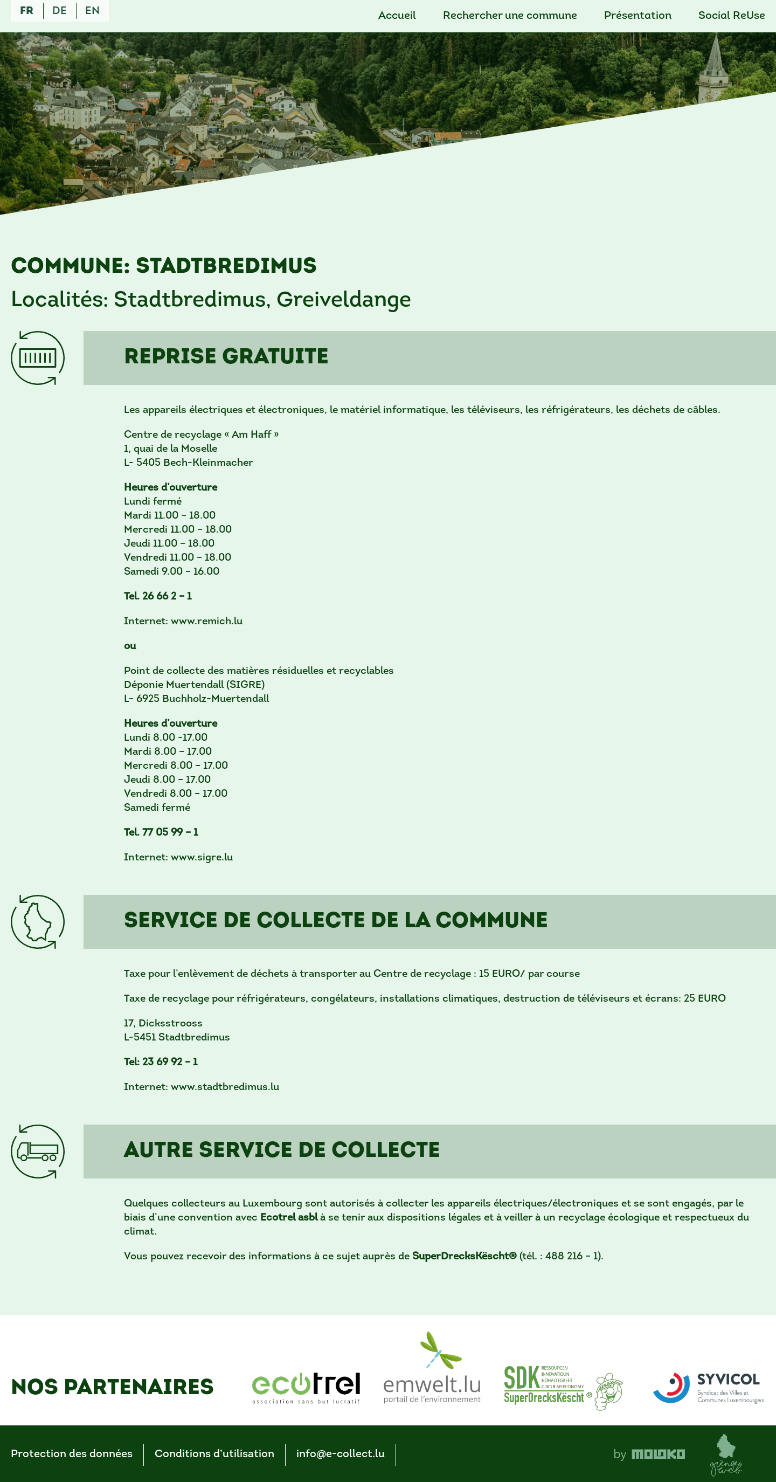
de (59, 11)
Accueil (397, 16)
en (92, 11)
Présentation (637, 16)
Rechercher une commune (510, 16)
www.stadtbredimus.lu (225, 1088)
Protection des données (72, 1454)
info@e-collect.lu (340, 1454)
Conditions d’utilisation (214, 1454)
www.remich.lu (206, 622)
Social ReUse (731, 16)
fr (26, 11)
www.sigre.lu (202, 858)
